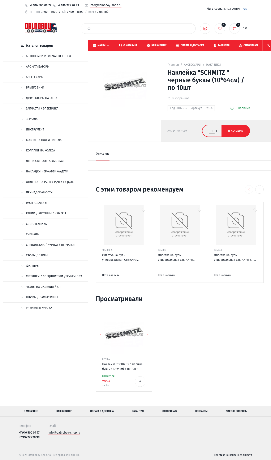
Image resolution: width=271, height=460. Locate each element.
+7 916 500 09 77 (40, 5)
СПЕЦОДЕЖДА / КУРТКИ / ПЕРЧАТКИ (48, 245)
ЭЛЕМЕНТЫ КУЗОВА (36, 308)
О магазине (31, 411)
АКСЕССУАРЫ (32, 77)
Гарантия (138, 411)
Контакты (201, 411)
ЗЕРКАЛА (29, 119)
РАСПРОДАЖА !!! (34, 203)
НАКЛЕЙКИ (213, 64)
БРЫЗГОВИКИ (32, 87)
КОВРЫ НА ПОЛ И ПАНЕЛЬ (41, 140)
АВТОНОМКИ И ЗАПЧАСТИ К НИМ (46, 56)
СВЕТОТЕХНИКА (34, 224)
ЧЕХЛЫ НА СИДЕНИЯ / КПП (41, 287)
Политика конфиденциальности (233, 454)
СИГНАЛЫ (32, 234)
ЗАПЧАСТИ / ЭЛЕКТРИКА (39, 108)
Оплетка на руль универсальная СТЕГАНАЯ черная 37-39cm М (175, 257)
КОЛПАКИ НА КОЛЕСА (38, 150)
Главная (173, 64)
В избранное (180, 98)
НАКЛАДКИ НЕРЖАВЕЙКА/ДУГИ (44, 171)
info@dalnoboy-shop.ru (105, 5)
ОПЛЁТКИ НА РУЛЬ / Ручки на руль (47, 182)
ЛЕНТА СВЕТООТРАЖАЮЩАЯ (45, 161)
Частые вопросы (236, 411)
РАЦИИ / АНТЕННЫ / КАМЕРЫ (43, 213)
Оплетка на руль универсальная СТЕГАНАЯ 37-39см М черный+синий (234, 257)
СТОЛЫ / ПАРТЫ (34, 255)
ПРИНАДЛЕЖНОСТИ (37, 192)
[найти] (89, 28)
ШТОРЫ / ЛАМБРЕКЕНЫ (39, 297)
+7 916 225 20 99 (68, 5)
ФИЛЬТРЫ (30, 266)
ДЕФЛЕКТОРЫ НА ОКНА (39, 98)
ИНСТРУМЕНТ (32, 129)
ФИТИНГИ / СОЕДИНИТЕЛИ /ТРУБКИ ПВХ (51, 276)
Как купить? (64, 411)
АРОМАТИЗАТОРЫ (35, 66)
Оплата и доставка (102, 411)
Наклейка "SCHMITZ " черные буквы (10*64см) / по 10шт (122, 366)
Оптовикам (169, 411)
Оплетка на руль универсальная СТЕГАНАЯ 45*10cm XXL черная (119, 257)
